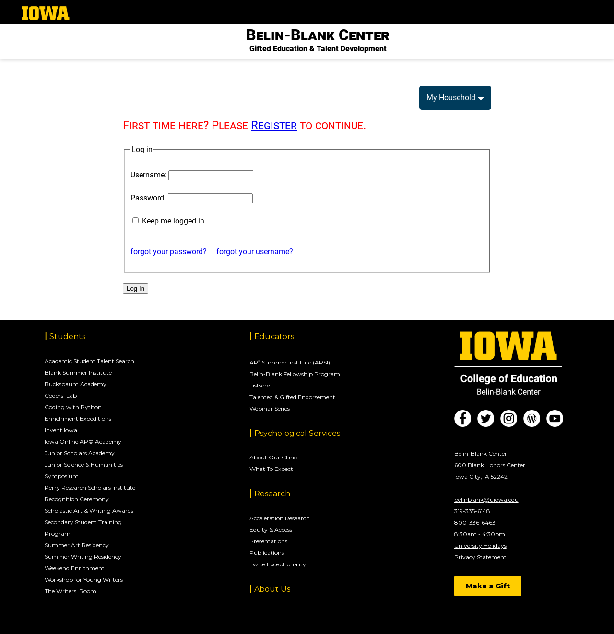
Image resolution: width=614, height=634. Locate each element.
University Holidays (480, 545)
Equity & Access (270, 529)
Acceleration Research (279, 518)
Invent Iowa (61, 430)
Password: (148, 197)
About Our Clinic (273, 457)
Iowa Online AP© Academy (83, 441)
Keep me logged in (173, 220)
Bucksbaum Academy (75, 383)
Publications (266, 552)
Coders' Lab (61, 395)
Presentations (268, 541)
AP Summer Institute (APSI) (289, 362)
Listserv (259, 385)
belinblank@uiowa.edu (486, 499)
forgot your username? (254, 251)
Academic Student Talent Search (89, 360)
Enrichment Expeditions (78, 418)
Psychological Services (297, 433)
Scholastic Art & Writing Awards (89, 510)
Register (274, 125)
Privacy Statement (480, 557)
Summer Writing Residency (83, 556)
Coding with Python (73, 407)
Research (272, 493)
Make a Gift (488, 586)
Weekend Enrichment (75, 568)
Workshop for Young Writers (84, 579)
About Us (272, 589)
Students (67, 336)
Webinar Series (269, 408)
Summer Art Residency (77, 545)
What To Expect (271, 468)
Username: (148, 174)
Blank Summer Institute (78, 372)
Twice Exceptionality (277, 564)
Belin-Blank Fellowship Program (294, 373)
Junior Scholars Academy (80, 453)
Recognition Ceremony (77, 499)
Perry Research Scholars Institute (90, 487)
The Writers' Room (70, 591)
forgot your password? (168, 251)
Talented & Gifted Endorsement (292, 396)
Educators (274, 336)
